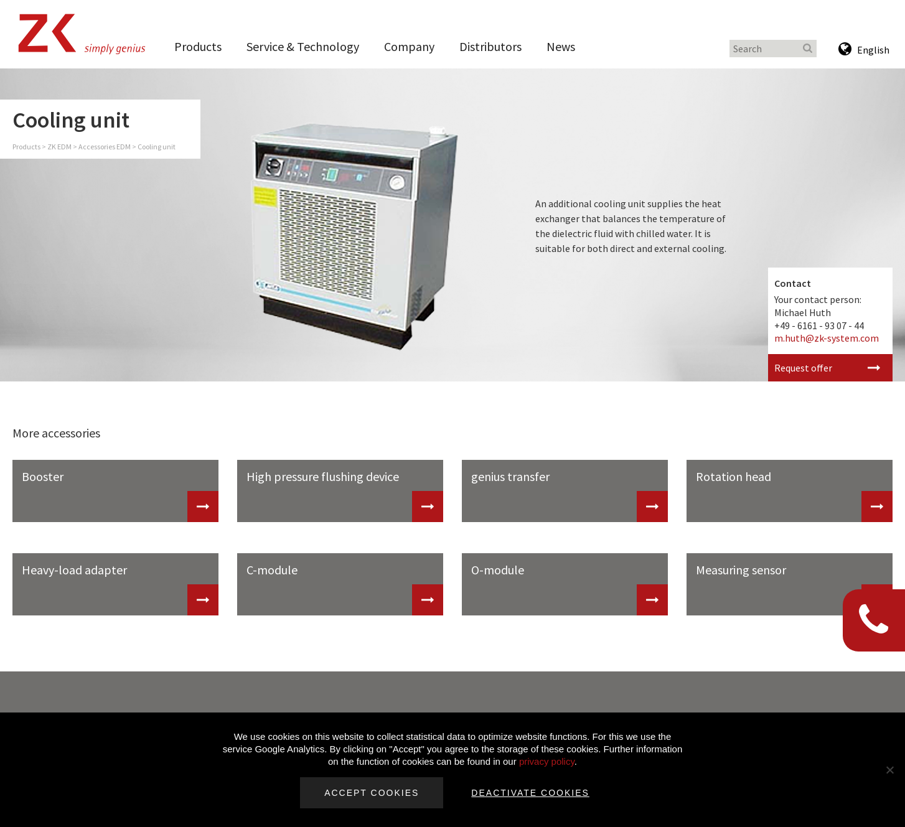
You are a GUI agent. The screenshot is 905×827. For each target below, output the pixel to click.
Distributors (490, 46)
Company (409, 46)
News (560, 46)
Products (198, 46)
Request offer (803, 368)
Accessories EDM (104, 146)
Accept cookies (371, 793)
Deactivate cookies (530, 793)
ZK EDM (59, 146)
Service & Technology (302, 46)
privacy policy (546, 761)
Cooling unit (157, 146)
